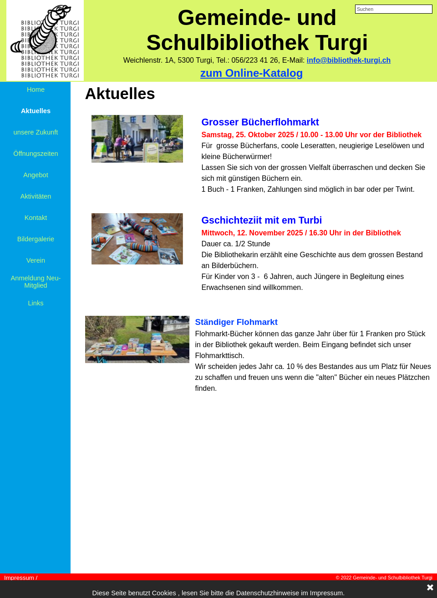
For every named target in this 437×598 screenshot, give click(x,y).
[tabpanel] (257, 60)
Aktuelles (36, 111)
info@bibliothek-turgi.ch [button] (349, 60)
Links (35, 303)
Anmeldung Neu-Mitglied (36, 281)
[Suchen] (393, 9)
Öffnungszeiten (35, 153)
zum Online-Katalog (251, 73)
